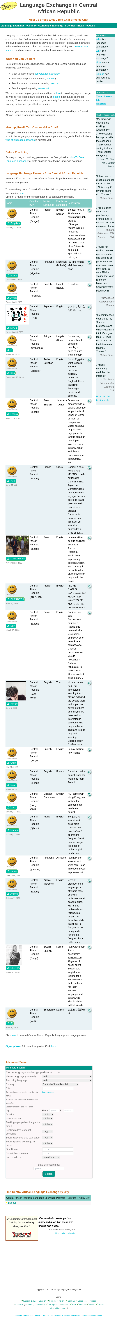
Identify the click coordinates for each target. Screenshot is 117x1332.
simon (12, 871)
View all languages (58, 1308)
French (51, 1301)
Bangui (12, 1202)
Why (98, 51)
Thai (73, 1304)
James (12, 703)
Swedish (82, 1304)
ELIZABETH (15, 599)
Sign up (100, 74)
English (25, 1301)
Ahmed (12, 893)
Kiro (11, 372)
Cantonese (40, 1304)
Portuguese (52, 1304)
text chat (54, 83)
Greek (90, 1304)
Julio (11, 480)
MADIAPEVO (16, 558)
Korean (92, 1301)
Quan (11, 762)
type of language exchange (20, 140)
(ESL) (32, 1301)
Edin (11, 625)
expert (56, 97)
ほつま (12, 327)
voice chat (43, 88)
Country (32, 25)
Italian (60, 1301)
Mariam (13, 830)
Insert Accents (48, 1092)
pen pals (50, 78)
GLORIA (13, 967)
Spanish (41, 1301)
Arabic (100, 1304)
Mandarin (29, 1304)
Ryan (11, 785)
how (58, 93)
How (98, 62)
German (70, 1301)
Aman (12, 297)
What (99, 39)
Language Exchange (13, 25)
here (21, 193)
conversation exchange (47, 73)
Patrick (12, 413)
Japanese (81, 1301)
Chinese (18, 1304)
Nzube (12, 275)
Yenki (11, 807)
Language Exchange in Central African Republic (67, 25)
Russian (64, 1304)
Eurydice (13, 223)
